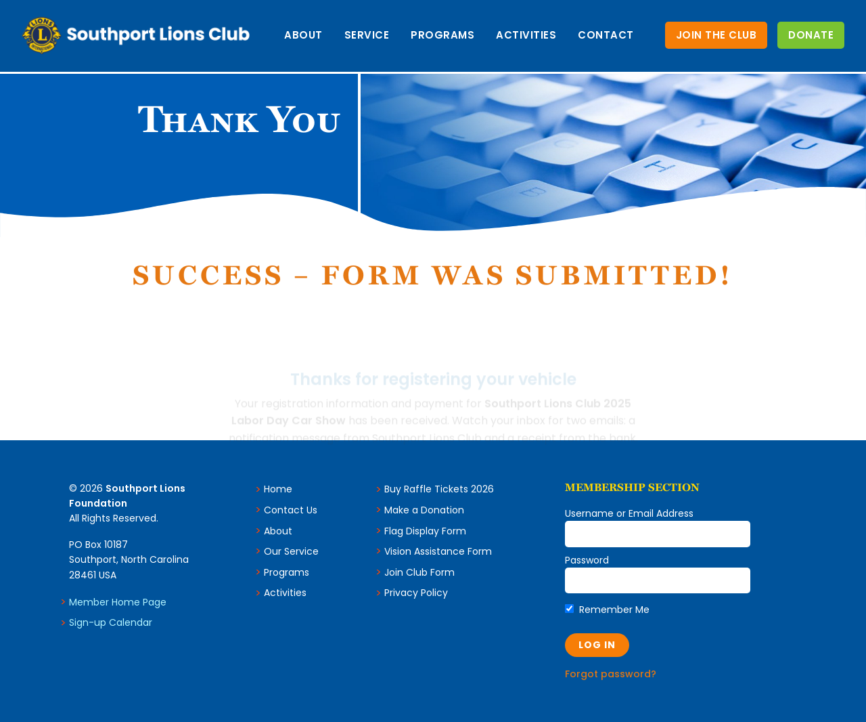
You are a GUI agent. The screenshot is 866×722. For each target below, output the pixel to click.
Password (587, 560)
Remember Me (607, 609)
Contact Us (290, 510)
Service (367, 35)
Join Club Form (419, 572)
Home (278, 489)
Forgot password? (610, 674)
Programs (442, 35)
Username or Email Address (629, 513)
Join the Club (716, 35)
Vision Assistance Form (438, 551)
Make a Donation (424, 510)
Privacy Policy (416, 592)
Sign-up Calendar (110, 622)
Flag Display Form (425, 531)
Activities (526, 35)
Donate (811, 35)
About (303, 35)
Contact (606, 35)
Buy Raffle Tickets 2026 (439, 489)
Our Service (291, 551)
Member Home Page (117, 602)
